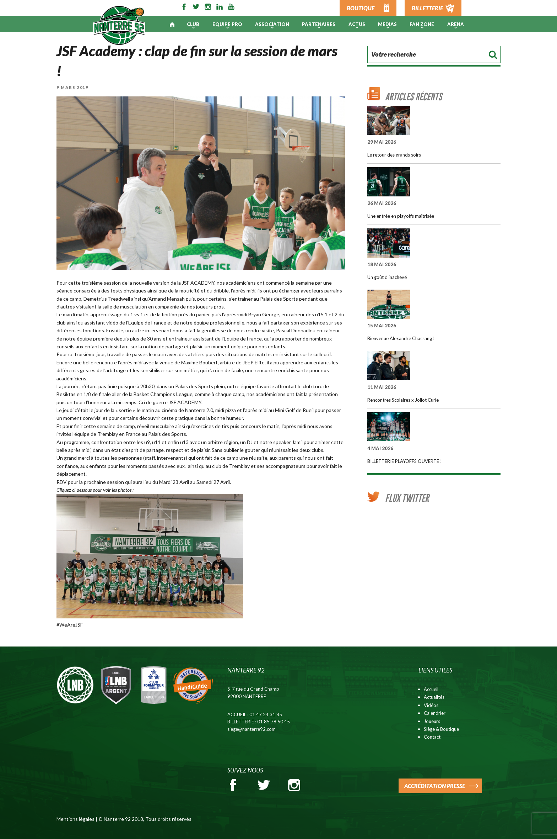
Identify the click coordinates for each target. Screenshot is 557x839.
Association (272, 24)
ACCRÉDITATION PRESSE (434, 785)
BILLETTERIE (427, 8)
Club (193, 24)
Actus (356, 24)
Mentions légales (75, 819)
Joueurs (432, 721)
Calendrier (434, 713)
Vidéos (431, 705)
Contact (432, 737)
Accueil (431, 689)
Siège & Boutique (441, 729)
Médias (387, 24)
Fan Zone (422, 24)
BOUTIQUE (360, 8)
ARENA (455, 24)
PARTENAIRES (318, 24)
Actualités (434, 697)
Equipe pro (227, 24)
